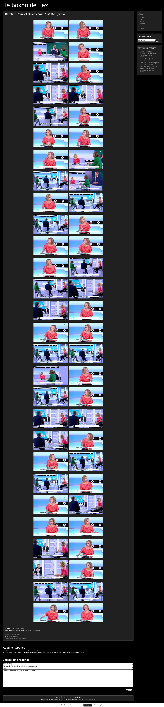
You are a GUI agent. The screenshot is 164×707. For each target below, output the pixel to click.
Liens (141, 26)
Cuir (22, 628)
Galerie (142, 21)
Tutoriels (142, 24)
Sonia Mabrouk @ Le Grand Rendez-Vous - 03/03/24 (148, 67)
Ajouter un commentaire (12, 634)
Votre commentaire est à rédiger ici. (68, 680)
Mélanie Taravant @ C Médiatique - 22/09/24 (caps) (148, 52)
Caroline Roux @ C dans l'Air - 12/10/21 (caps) (35, 14)
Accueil (142, 17)
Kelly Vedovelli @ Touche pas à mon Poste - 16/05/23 (149, 63)
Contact (142, 28)
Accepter (88, 705)
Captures (15, 630)
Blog (141, 19)
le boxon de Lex (26, 5)
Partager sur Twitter (13, 636)
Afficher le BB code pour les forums (15, 638)
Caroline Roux (16, 628)
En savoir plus (98, 705)
